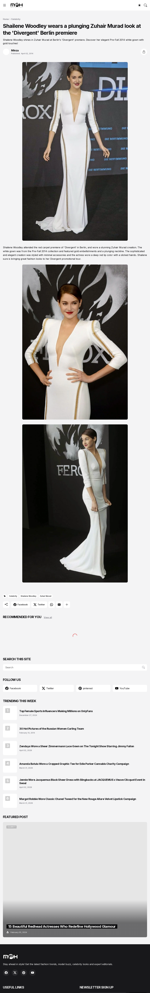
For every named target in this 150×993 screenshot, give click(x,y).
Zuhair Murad (45, 596)
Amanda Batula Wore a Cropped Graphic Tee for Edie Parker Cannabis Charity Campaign (74, 763)
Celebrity (15, 19)
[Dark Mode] (139, 5)
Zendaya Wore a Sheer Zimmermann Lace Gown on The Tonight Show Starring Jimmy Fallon (76, 746)
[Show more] (67, 604)
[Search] (145, 5)
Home (6, 19)
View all (48, 617)
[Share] (144, 52)
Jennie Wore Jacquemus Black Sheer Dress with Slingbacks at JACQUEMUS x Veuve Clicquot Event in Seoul (82, 781)
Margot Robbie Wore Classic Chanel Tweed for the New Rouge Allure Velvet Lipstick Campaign (77, 798)
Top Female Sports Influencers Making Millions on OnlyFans (56, 711)
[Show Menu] (4, 5)
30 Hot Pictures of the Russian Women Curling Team (51, 728)
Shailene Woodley (28, 596)
